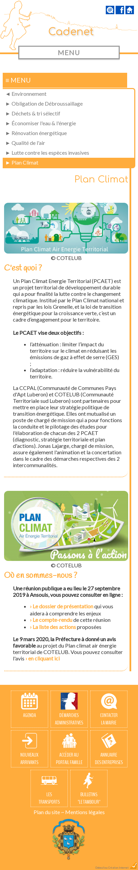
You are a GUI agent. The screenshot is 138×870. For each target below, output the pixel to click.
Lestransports (49, 789)
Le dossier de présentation (63, 606)
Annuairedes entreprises (109, 749)
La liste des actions (54, 627)
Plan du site (47, 812)
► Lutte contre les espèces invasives (47, 152)
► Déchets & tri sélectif (32, 113)
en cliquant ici (44, 658)
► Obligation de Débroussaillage (44, 103)
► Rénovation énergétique (36, 133)
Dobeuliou (101, 867)
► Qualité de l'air (25, 142)
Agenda (29, 706)
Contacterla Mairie (109, 709)
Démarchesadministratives (69, 709)
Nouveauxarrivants (29, 749)
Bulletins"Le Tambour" (89, 789)
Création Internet (122, 867)
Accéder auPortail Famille (69, 749)
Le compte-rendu (52, 619)
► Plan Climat (21, 162)
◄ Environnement (25, 93)
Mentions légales (85, 812)
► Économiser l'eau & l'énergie (40, 123)
